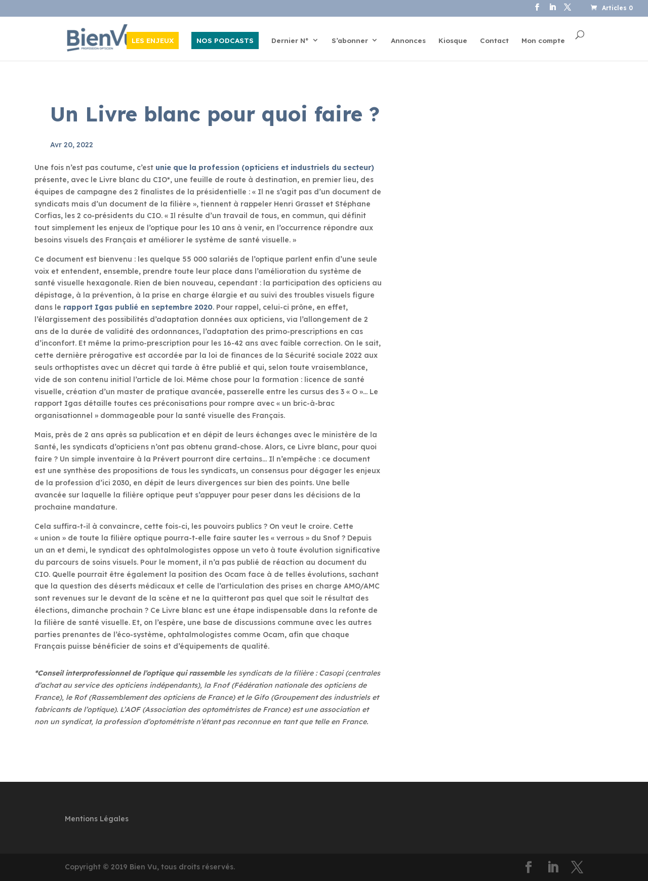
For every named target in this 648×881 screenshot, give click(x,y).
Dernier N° (290, 41)
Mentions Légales (97, 818)
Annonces (408, 41)
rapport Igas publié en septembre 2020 (138, 307)
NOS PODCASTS (225, 40)
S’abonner (350, 41)
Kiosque (452, 41)
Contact (494, 41)
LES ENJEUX (153, 40)
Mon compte (543, 41)
